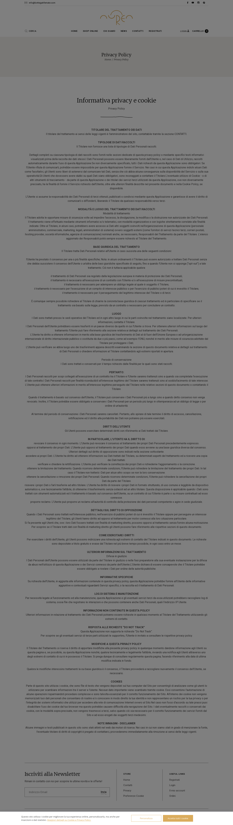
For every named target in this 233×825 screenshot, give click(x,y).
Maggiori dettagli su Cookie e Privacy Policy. (69, 819)
